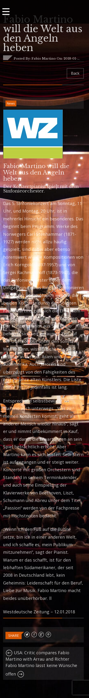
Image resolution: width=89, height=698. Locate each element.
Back (75, 73)
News (11, 103)
